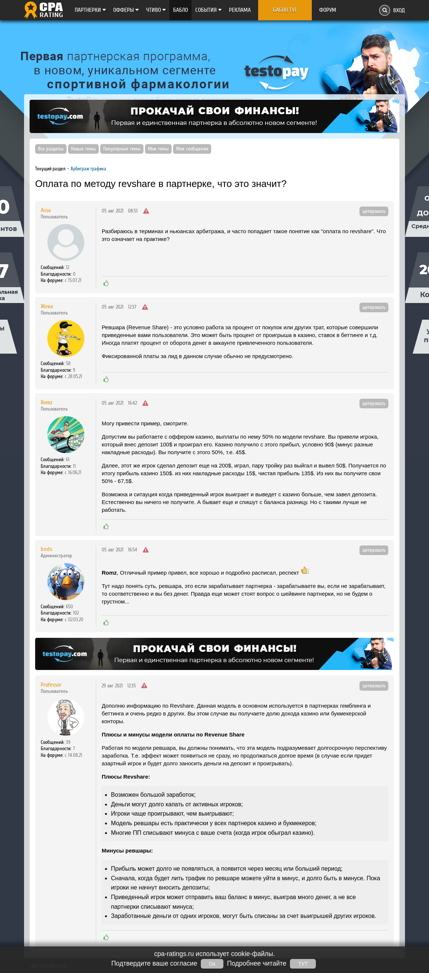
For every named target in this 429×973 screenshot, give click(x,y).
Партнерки (90, 10)
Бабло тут (285, 10)
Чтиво (156, 10)
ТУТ (303, 964)
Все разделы (51, 149)
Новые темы (83, 149)
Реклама (240, 10)
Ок (212, 964)
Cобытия (208, 10)
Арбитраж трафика (88, 168)
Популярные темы (122, 149)
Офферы (126, 10)
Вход (399, 10)
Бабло (180, 10)
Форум (327, 10)
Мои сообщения (192, 149)
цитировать (373, 211)
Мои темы (158, 149)
